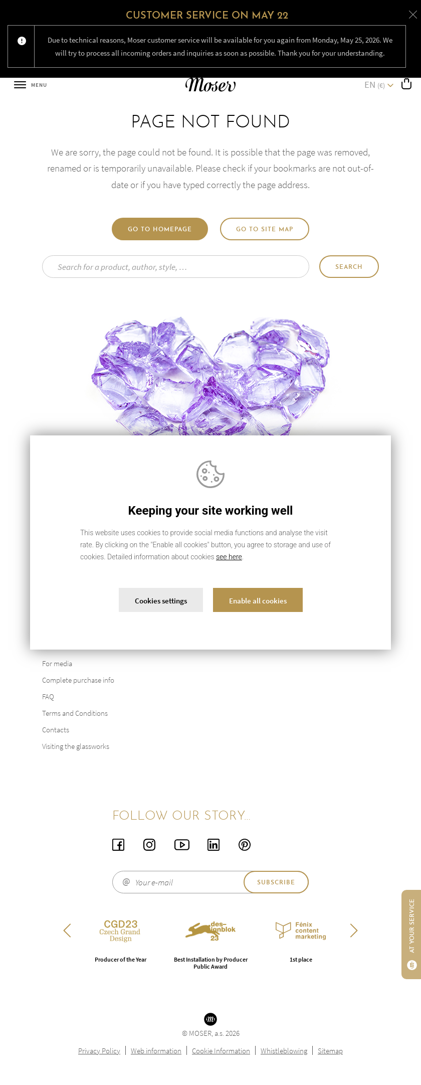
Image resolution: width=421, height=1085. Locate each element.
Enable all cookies (258, 600)
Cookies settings (161, 600)
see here (229, 557)
